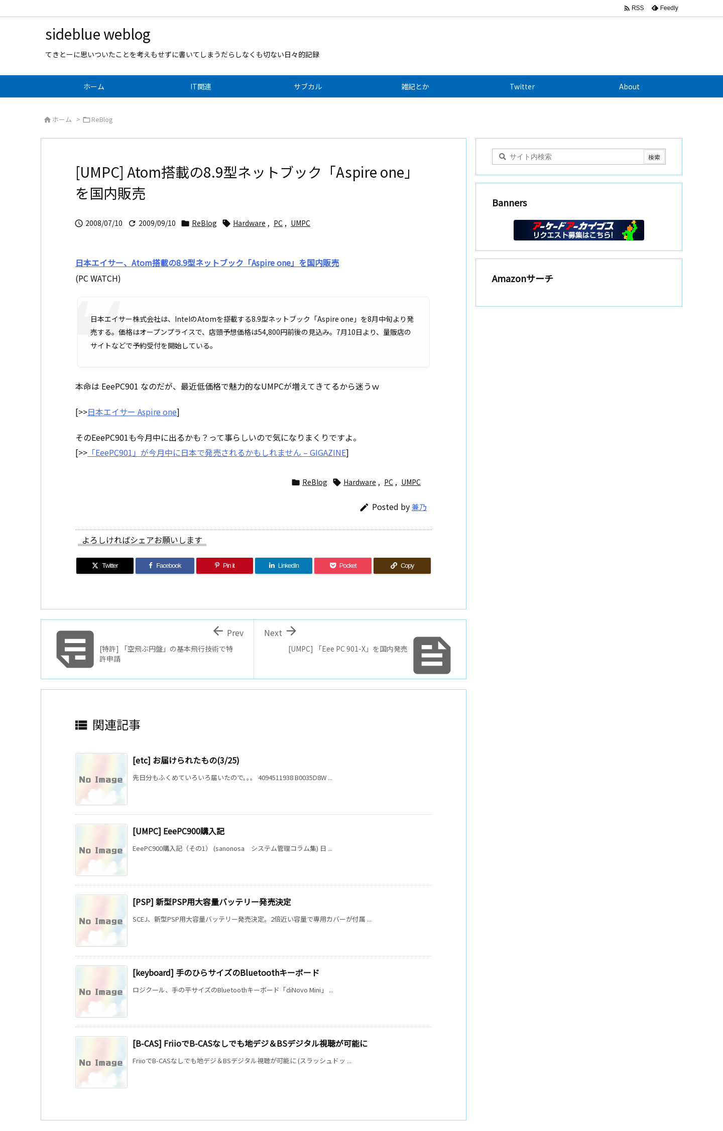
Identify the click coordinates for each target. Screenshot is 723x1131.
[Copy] (402, 566)
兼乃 (419, 506)
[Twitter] (105, 566)
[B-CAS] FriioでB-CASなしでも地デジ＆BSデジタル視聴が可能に (250, 1043)
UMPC (300, 223)
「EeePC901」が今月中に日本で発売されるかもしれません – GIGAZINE (216, 452)
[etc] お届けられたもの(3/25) (186, 760)
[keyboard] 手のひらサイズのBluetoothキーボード (226, 972)
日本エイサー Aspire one (132, 412)
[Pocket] (343, 566)
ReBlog (102, 119)
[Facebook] (165, 566)
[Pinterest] (225, 566)
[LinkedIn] (283, 566)
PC (278, 223)
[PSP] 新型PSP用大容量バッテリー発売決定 (212, 902)
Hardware (249, 223)
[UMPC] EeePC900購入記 (178, 831)
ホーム (62, 119)
